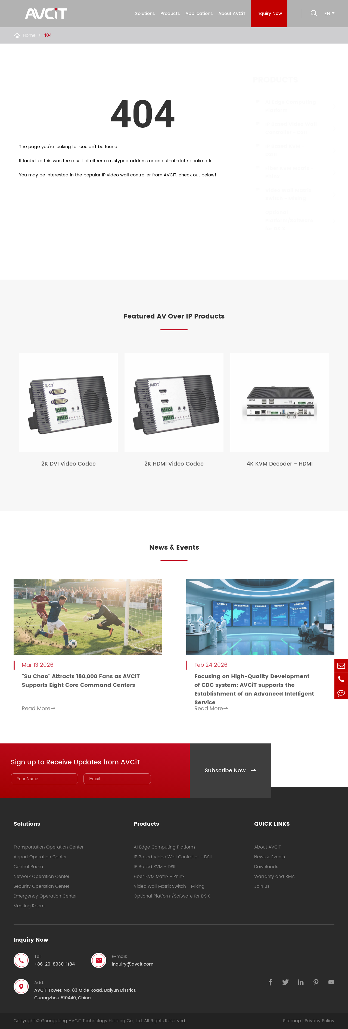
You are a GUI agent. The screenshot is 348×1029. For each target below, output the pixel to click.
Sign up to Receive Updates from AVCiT (76, 762)
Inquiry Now (269, 13)
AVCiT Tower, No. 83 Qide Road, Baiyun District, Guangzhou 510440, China (85, 994)
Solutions (145, 13)
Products (170, 13)
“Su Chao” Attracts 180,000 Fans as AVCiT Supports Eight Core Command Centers (81, 683)
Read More (39, 711)
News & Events (174, 547)
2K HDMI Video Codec (174, 467)
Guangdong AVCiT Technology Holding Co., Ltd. (92, 1020)
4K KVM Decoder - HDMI (280, 467)
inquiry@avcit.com (133, 964)
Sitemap (292, 1020)
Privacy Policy (319, 1020)
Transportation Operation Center (49, 847)
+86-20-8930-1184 (54, 964)
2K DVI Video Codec (68, 467)
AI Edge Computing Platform (285, 106)
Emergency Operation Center (45, 896)
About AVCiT (232, 13)
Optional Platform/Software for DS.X (284, 221)
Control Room (28, 866)
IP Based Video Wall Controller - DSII (286, 128)
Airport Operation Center (40, 856)
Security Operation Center (42, 886)
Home (29, 35)
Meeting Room (29, 905)
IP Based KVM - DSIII (279, 150)
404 (48, 35)
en (327, 14)
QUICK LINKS (272, 824)
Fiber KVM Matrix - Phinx (284, 172)
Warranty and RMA (274, 876)
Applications (199, 13)
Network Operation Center (42, 876)
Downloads (266, 866)
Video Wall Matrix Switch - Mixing (283, 194)
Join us (261, 886)
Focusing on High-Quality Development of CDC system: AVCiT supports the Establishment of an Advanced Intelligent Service (254, 688)
